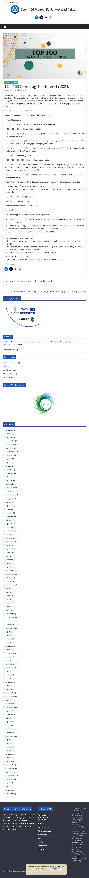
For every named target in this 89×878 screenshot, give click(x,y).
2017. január (7, 761)
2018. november (9, 696)
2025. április (7, 470)
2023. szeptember (9, 538)
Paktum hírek (8, 374)
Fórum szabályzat (44, 831)
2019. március (8, 682)
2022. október (8, 578)
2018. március (8, 714)
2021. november (9, 617)
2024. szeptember (9, 495)
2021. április (7, 642)
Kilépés (40, 838)
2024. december (9, 484)
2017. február (8, 758)
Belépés (41, 823)
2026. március (8, 430)
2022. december (9, 570)
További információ (42, 869)
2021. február (8, 650)
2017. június (7, 743)
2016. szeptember (9, 776)
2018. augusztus (9, 707)
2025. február (8, 477)
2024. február (8, 520)
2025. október (8, 448)
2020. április (7, 657)
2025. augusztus (9, 455)
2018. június (7, 711)
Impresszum (42, 835)
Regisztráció (42, 846)
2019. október (8, 660)
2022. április (7, 599)
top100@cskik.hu (44, 259)
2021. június (7, 635)
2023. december (9, 527)
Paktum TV (7, 377)
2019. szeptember (9, 664)
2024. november (9, 488)
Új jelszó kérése (44, 849)
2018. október (8, 700)
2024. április (7, 513)
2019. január (7, 689)
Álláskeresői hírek (9, 363)
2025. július (7, 459)
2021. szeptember (9, 624)
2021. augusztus (9, 628)
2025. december (9, 441)
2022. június (7, 592)
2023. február (8, 563)
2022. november (9, 574)
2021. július (7, 632)
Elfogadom (56, 869)
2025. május (7, 466)
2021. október (8, 621)
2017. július (7, 740)
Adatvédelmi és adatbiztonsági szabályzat (43, 817)
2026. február (8, 434)
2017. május (7, 747)
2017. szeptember (9, 732)
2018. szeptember (9, 704)
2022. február (8, 606)
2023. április (7, 556)
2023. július (7, 545)
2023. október (8, 534)
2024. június (7, 506)
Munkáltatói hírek (11, 82)
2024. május (7, 509)
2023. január (7, 567)
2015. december (9, 794)
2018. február (8, 718)
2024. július (7, 502)
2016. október (8, 772)
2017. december (9, 725)
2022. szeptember (9, 581)
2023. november (9, 531)
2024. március (8, 516)
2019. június (7, 671)
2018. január (7, 722)
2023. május (7, 552)
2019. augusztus (9, 668)
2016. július (7, 783)
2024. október (8, 491)
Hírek (4, 366)
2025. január (7, 480)
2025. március (8, 473)
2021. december (9, 614)
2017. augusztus (9, 736)
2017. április (7, 750)
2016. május (7, 790)
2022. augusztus (9, 585)
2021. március (8, 646)
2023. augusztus (9, 542)
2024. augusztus (9, 498)
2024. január (7, 524)
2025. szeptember (9, 452)
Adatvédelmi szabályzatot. (12, 344)
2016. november (9, 768)
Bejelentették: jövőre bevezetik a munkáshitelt (27, 281)
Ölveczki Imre (21, 90)
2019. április (7, 678)
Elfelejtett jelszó (44, 827)
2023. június (7, 549)
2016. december (9, 765)
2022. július (7, 588)
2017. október (8, 729)
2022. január (7, 610)
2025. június (7, 462)
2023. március (8, 560)
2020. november (9, 653)
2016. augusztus (9, 779)
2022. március (8, 603)
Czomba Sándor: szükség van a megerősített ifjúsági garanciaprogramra (48, 291)
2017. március (8, 754)
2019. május (7, 675)
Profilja (40, 842)
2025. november (9, 444)
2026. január (7, 437)
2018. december (9, 693)
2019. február (8, 686)
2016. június (7, 786)
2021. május (7, 639)
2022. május (7, 596)
